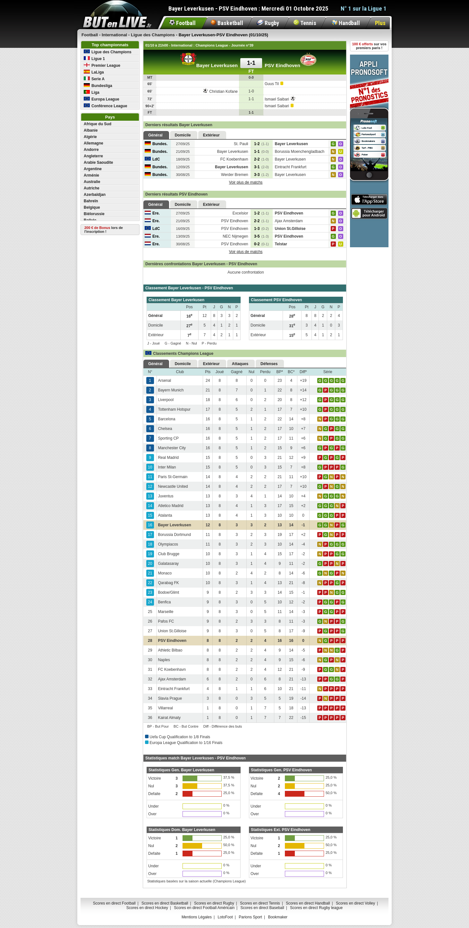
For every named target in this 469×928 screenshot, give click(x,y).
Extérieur (211, 135)
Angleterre (93, 156)
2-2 (261, 159)
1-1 (261, 151)
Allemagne (93, 143)
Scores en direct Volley (355, 903)
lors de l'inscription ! (103, 229)
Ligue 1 (94, 58)
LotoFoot (225, 917)
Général (155, 135)
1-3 (261, 228)
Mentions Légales (197, 917)
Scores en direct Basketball (164, 903)
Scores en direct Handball (308, 903)
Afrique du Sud (97, 124)
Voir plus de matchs (246, 182)
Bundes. (156, 144)
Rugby (268, 23)
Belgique (92, 207)
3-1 (261, 167)
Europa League (101, 99)
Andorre (91, 149)
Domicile (183, 135)
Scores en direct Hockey (147, 908)
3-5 (261, 236)
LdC (152, 159)
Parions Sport (250, 917)
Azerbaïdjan (95, 194)
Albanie (91, 130)
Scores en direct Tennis (260, 903)
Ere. (152, 213)
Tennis (305, 23)
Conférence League (105, 105)
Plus (380, 23)
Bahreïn (91, 201)
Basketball (227, 23)
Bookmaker (277, 917)
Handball (346, 23)
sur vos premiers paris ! (369, 46)
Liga (91, 92)
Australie (92, 181)
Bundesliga (98, 85)
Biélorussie (94, 214)
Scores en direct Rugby (214, 903)
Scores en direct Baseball (262, 908)
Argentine (93, 169)
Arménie (91, 175)
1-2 (261, 144)
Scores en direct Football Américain (204, 908)
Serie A (94, 78)
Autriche (91, 188)
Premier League (102, 65)
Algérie (90, 137)
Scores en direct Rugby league (316, 908)
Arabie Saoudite (98, 162)
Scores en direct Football (114, 903)
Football (182, 23)
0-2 (261, 244)
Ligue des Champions (108, 51)
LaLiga (94, 72)
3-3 (261, 174)
